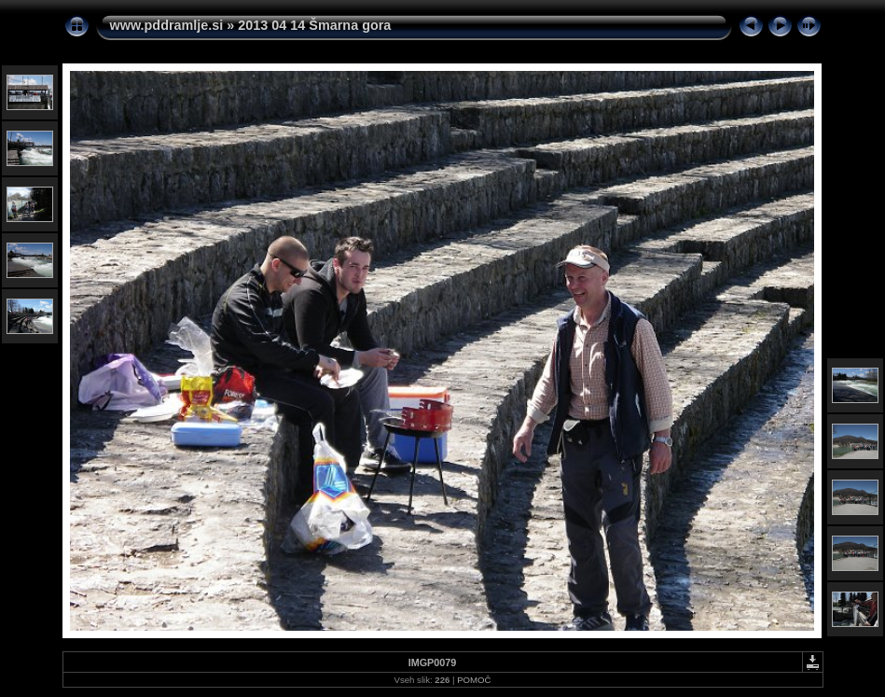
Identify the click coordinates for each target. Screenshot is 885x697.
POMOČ (474, 680)
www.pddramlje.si (167, 25)
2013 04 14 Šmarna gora (314, 25)
